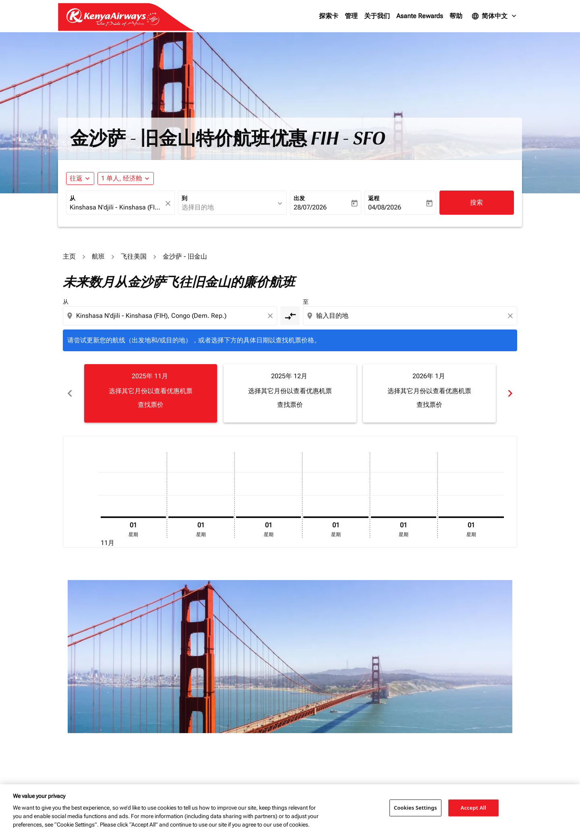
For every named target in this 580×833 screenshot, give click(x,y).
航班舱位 (419, 600)
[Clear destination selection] (511, 316)
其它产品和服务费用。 (274, 674)
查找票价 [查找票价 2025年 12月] (290, 404)
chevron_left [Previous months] (70, 393)
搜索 (476, 202)
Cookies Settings (415, 807)
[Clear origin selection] (271, 316)
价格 (298, 600)
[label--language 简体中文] (494, 16)
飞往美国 (134, 256)
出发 (299, 198)
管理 (351, 16)
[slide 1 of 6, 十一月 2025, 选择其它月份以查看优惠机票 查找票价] (150, 393)
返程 (373, 198)
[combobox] (116, 207)
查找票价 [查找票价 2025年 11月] (151, 404)
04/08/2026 (384, 207)
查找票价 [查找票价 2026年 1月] (429, 404)
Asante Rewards (419, 16)
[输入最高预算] (354, 617)
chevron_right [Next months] (510, 393)
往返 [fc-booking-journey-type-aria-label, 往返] (76, 178)
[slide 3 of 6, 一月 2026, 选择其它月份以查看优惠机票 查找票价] (429, 393)
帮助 (456, 16)
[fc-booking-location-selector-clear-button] (169, 203)
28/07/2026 (310, 207)
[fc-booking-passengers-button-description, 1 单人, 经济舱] (121, 178)
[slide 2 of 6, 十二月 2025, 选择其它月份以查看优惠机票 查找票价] (290, 393)
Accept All (474, 807)
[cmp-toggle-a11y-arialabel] (290, 315)
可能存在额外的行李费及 (223, 674)
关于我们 (377, 16)
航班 (98, 256)
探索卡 (328, 16)
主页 (69, 256)
